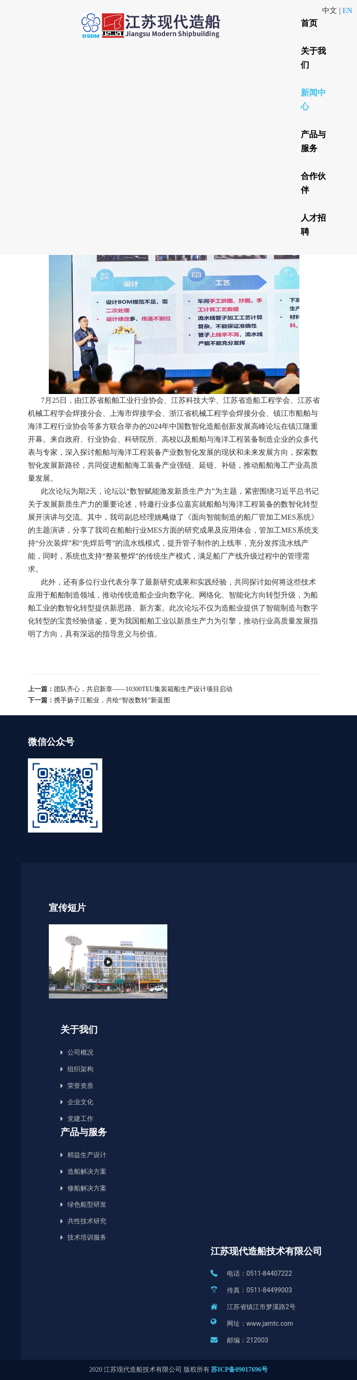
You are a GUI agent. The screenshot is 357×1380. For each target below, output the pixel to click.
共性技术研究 (86, 1221)
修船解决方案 (86, 1188)
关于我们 (313, 58)
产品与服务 (313, 141)
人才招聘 (313, 224)
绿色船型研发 (86, 1204)
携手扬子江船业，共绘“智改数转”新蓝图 (112, 700)
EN (347, 10)
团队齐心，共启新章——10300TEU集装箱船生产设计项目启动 (143, 689)
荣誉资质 (80, 1085)
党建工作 (80, 1118)
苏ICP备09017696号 (239, 1369)
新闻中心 (313, 99)
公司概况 (80, 1052)
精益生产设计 (86, 1154)
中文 (330, 10)
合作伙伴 (313, 183)
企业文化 (80, 1102)
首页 (309, 23)
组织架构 (80, 1069)
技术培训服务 (86, 1237)
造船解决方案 (86, 1171)
